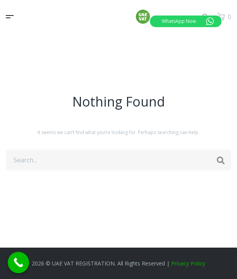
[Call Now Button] (18, 262)
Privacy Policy (188, 263)
